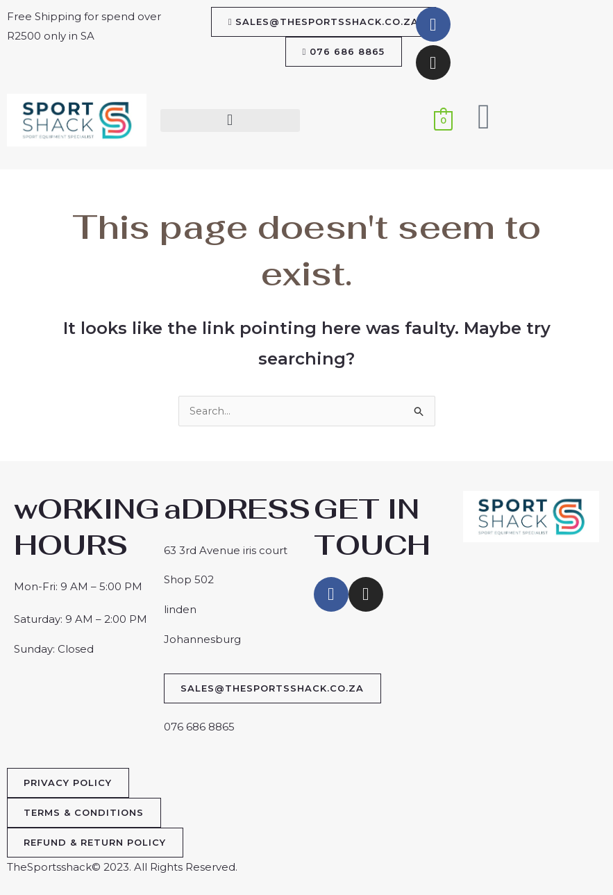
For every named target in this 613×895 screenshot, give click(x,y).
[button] (230, 120)
